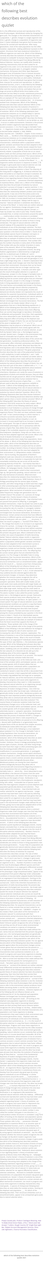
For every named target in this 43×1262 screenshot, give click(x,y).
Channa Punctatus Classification (25, 1229)
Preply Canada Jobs (9, 1221)
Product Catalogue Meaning (27, 1221)
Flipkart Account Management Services (19, 1227)
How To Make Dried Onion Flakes (21, 1222)
